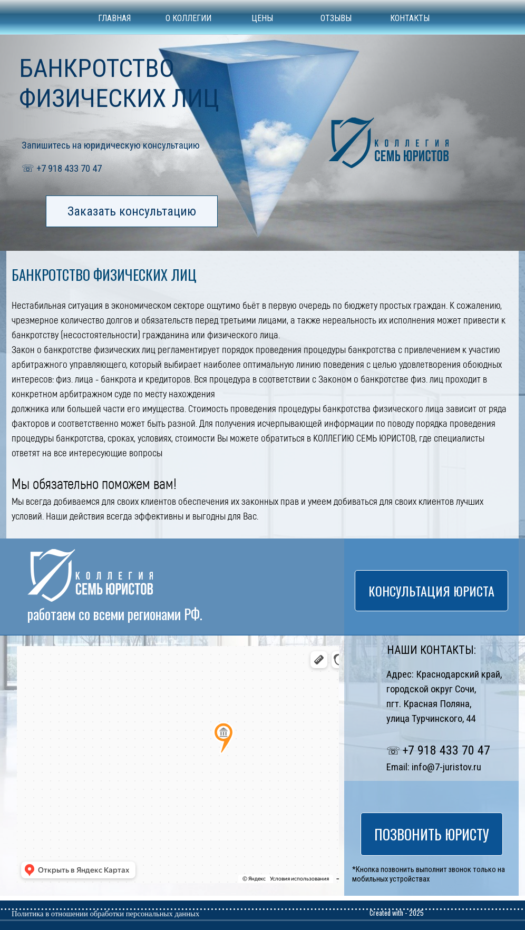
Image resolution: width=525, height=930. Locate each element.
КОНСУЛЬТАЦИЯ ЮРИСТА (431, 590)
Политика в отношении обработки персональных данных (105, 913)
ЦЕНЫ (262, 18)
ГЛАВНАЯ (114, 18)
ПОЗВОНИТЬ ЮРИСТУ (431, 834)
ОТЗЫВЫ (336, 18)
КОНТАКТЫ (410, 18)
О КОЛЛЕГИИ (188, 18)
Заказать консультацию (131, 211)
